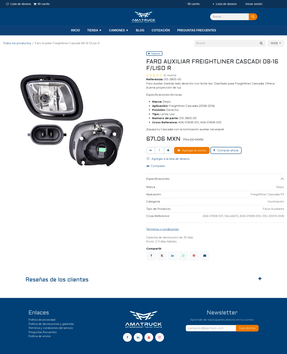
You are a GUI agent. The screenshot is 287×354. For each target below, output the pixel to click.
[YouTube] (148, 337)
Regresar (154, 53)
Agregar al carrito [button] (191, 150)
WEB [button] (275, 43)
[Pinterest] (194, 255)
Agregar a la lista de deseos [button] (168, 159)
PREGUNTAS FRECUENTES (196, 30)
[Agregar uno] (168, 150)
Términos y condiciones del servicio (50, 328)
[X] (162, 255)
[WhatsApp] (183, 255)
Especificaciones (157, 178)
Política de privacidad (41, 319)
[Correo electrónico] (204, 255)
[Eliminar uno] (150, 150)
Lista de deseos (18, 3)
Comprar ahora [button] (226, 150)
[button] (247, 328)
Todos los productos (17, 43)
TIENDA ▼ (94, 30)
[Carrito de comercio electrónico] (193, 4)
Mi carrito (41, 3)
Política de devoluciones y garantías (51, 324)
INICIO (75, 30)
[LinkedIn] (172, 255)
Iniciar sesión (253, 3)
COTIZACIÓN (161, 30)
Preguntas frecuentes (42, 332)
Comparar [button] (156, 166)
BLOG (140, 30)
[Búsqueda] (253, 16)
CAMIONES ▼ (119, 30)
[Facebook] (151, 255)
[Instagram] (159, 337)
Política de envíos (39, 336)
